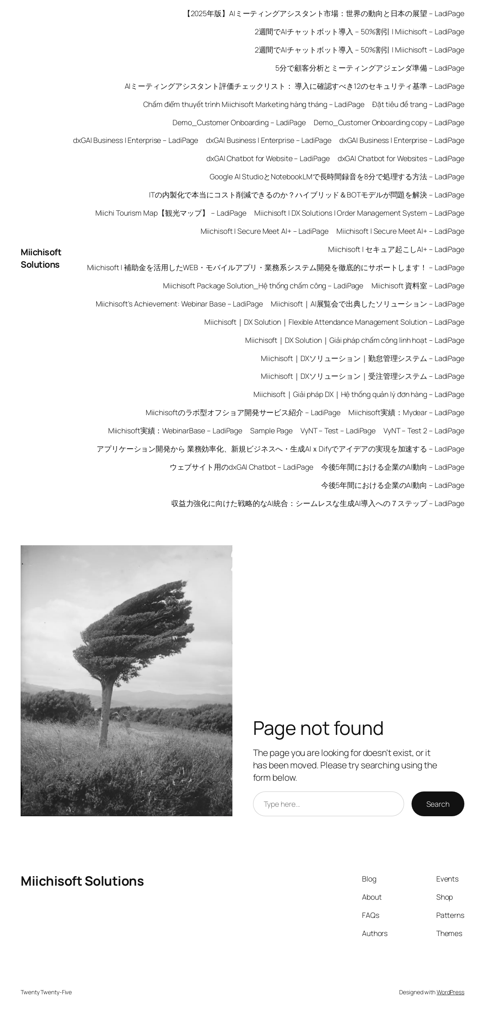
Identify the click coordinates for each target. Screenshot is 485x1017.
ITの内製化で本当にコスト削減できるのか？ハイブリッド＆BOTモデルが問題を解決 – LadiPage (306, 195)
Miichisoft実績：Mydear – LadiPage (406, 412)
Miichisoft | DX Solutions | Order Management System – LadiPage (359, 213)
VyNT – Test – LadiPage (338, 430)
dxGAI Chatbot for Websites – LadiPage (401, 158)
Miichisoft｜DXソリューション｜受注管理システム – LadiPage (362, 376)
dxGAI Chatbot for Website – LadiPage (267, 158)
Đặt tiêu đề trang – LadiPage (418, 104)
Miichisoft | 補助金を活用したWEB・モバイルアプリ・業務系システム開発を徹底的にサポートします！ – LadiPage (275, 267)
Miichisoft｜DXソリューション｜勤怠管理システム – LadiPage (362, 358)
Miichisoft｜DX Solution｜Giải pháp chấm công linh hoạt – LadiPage (354, 340)
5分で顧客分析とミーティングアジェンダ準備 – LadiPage (369, 68)
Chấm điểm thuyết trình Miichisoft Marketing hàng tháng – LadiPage (253, 104)
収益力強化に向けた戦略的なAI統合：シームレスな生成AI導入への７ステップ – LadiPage (317, 503)
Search (438, 804)
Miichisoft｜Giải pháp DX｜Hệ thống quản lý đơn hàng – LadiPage (358, 394)
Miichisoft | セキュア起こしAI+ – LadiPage (396, 249)
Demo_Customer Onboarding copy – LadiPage (389, 122)
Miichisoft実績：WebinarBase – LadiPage (175, 430)
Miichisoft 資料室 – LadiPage (418, 285)
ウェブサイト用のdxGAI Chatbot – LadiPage (241, 467)
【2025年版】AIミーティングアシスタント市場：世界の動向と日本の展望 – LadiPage (323, 13)
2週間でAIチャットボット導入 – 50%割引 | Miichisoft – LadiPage (359, 31)
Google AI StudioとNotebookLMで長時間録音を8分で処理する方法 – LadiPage (337, 176)
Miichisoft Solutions (41, 258)
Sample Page (271, 430)
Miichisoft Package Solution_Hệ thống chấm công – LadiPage (263, 285)
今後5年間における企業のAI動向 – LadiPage (392, 467)
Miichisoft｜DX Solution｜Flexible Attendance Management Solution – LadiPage (334, 322)
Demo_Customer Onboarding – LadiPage (239, 122)
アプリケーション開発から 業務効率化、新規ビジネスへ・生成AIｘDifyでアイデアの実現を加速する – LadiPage (280, 449)
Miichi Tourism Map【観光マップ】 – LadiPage (170, 213)
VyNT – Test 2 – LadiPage (423, 430)
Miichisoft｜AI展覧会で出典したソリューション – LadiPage (367, 304)
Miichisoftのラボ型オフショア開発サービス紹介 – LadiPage (243, 412)
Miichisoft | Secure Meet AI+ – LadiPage (265, 231)
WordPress (450, 992)
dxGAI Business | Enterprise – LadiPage (135, 140)
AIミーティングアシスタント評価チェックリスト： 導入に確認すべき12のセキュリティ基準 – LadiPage (295, 86)
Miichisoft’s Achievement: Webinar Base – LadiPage (179, 304)
